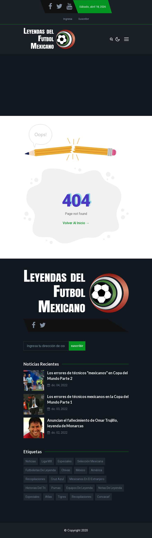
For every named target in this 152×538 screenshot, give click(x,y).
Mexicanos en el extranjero (87, 479)
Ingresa (67, 18)
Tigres (62, 496)
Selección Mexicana (90, 461)
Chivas (65, 470)
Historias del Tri (36, 488)
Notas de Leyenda (110, 488)
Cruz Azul (57, 479)
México (80, 470)
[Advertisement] (76, 85)
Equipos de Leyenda (79, 488)
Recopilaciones (35, 479)
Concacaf (103, 496)
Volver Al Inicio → (76, 223)
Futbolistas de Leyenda (41, 470)
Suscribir (83, 18)
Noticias (31, 461)
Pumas (56, 488)
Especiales (65, 461)
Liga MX (47, 461)
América (96, 470)
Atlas (48, 496)
